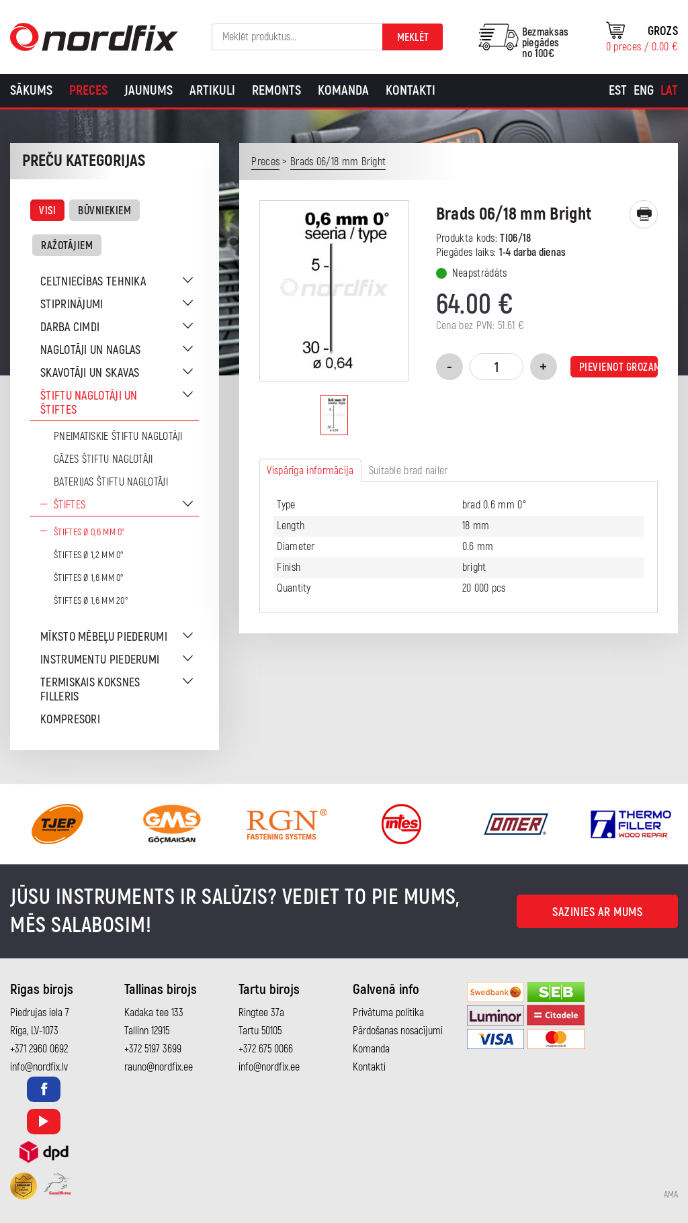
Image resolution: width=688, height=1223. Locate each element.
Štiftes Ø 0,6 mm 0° (90, 532)
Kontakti (410, 90)
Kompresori (70, 719)
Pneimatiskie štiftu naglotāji (118, 436)
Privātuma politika (388, 1013)
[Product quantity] (496, 366)
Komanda (343, 90)
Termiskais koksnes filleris (90, 690)
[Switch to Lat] (669, 90)
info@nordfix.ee (269, 1067)
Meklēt (413, 37)
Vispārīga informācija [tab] (310, 471)
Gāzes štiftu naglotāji (103, 459)
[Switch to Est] (618, 90)
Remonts (276, 90)
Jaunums (148, 90)
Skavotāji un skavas (90, 373)
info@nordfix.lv (39, 1067)
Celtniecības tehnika (93, 281)
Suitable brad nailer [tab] (408, 471)
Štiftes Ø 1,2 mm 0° (89, 555)
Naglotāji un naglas (90, 350)
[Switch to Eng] (644, 90)
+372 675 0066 (266, 1049)
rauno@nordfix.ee (158, 1067)
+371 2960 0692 (39, 1049)
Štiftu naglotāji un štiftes (89, 403)
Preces (88, 90)
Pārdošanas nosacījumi (398, 1031)
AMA (671, 1194)
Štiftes (69, 505)
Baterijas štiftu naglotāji (111, 482)
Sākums (31, 90)
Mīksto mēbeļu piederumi (103, 637)
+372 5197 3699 (152, 1049)
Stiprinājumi (71, 304)
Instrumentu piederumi (99, 660)
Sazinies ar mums (597, 912)
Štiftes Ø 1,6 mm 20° (91, 600)
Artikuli (212, 90)
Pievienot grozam (618, 367)
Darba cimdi (69, 327)
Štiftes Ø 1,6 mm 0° (89, 578)
